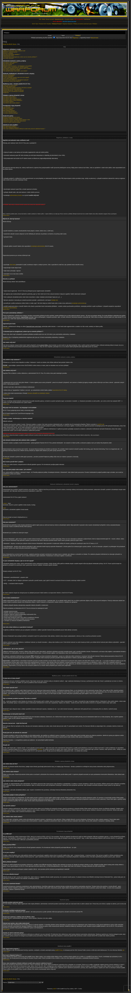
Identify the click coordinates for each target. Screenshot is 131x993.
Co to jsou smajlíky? (8, 109)
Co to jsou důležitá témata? (10, 111)
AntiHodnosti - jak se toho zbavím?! (12, 81)
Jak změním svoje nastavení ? (10, 62)
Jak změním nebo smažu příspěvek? (12, 99)
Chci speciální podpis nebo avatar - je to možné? (15, 70)
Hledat (43, 19)
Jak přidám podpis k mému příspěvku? (12, 100)
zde (123, 950)
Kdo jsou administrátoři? (9, 75)
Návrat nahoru (6, 215)
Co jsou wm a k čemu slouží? (10, 85)
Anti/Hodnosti (87, 19)
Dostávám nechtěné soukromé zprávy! (12, 118)
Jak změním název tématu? (10, 98)
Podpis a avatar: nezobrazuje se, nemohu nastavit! (15, 67)
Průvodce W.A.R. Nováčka (45, 23)
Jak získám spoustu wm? (9, 86)
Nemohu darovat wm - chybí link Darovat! (13, 90)
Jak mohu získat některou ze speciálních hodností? (15, 79)
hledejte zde (54, 300)
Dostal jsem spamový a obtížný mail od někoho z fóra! (16, 119)
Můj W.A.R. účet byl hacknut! (10, 52)
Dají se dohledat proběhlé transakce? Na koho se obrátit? (17, 87)
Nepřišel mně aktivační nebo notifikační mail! (14, 50)
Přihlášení (95, 23)
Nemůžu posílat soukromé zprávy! (11, 117)
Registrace (65, 23)
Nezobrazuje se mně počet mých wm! (12, 89)
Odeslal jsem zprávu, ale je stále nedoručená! (14, 121)
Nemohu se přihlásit (8, 53)
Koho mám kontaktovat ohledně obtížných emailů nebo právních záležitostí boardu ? (24, 128)
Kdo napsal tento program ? (10, 126)
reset (4, 508)
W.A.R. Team (35, 23)
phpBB (54, 988)
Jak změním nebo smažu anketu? (11, 102)
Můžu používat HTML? (8, 108)
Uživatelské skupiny (68, 19)
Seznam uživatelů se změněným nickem (38, 393)
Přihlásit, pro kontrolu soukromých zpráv (82, 23)
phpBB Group (59, 950)
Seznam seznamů (50, 19)
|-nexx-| (5, 503)
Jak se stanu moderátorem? (10, 78)
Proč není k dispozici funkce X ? (11, 127)
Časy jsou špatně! (7, 64)
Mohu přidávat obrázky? (9, 110)
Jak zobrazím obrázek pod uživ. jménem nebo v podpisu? (17, 68)
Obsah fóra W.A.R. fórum (9, 44)
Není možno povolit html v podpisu (11, 69)
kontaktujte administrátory (38, 246)
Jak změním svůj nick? (8, 63)
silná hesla (13, 264)
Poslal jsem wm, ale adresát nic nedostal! (13, 91)
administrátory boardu (16, 195)
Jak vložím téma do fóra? (9, 96)
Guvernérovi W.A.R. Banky (59, 390)
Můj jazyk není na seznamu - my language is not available (17, 66)
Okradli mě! (6, 92)
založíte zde (101, 424)
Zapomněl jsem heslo (8, 55)
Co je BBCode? (7, 107)
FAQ (40, 19)
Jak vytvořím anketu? (8, 101)
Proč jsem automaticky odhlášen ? (11, 54)
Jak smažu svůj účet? (8, 58)
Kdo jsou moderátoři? (8, 76)
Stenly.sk (39, 749)
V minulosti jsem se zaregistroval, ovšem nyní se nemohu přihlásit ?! (20, 57)
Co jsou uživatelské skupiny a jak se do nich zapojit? (16, 77)
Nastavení (70, 23)
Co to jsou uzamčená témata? (10, 113)
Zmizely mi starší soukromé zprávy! (12, 122)
